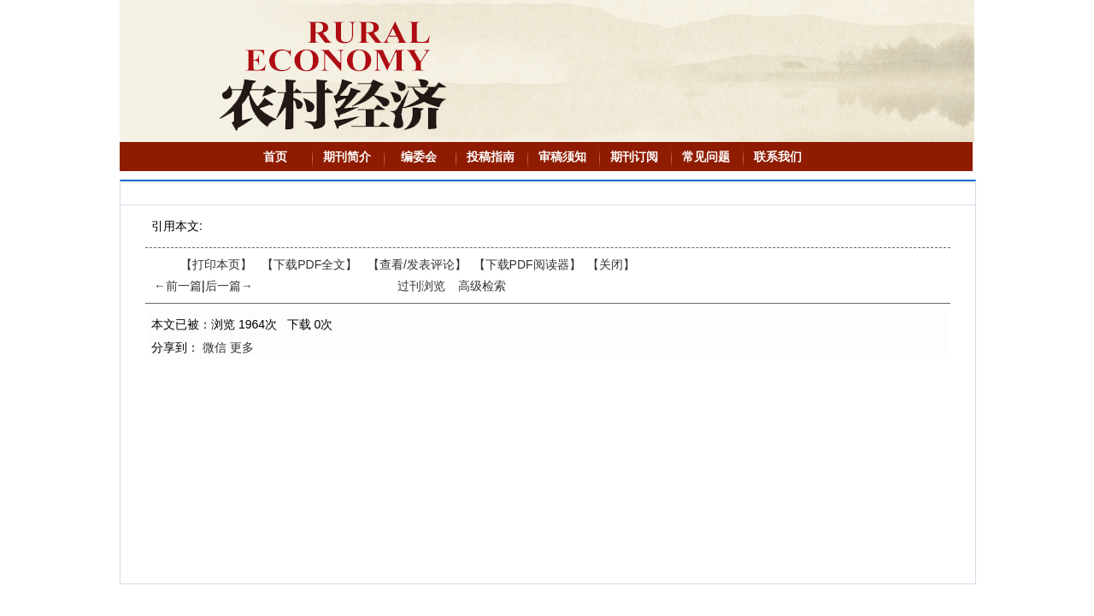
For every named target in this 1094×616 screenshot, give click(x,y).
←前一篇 (178, 286)
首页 (275, 156)
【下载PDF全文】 (309, 264)
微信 (214, 347)
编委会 (419, 156)
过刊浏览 (421, 286)
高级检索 (482, 286)
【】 (417, 264)
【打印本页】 (216, 264)
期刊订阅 (634, 156)
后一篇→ (229, 286)
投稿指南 (491, 156)
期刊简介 (347, 156)
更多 (242, 347)
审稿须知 (562, 156)
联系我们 (778, 156)
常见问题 (706, 156)
